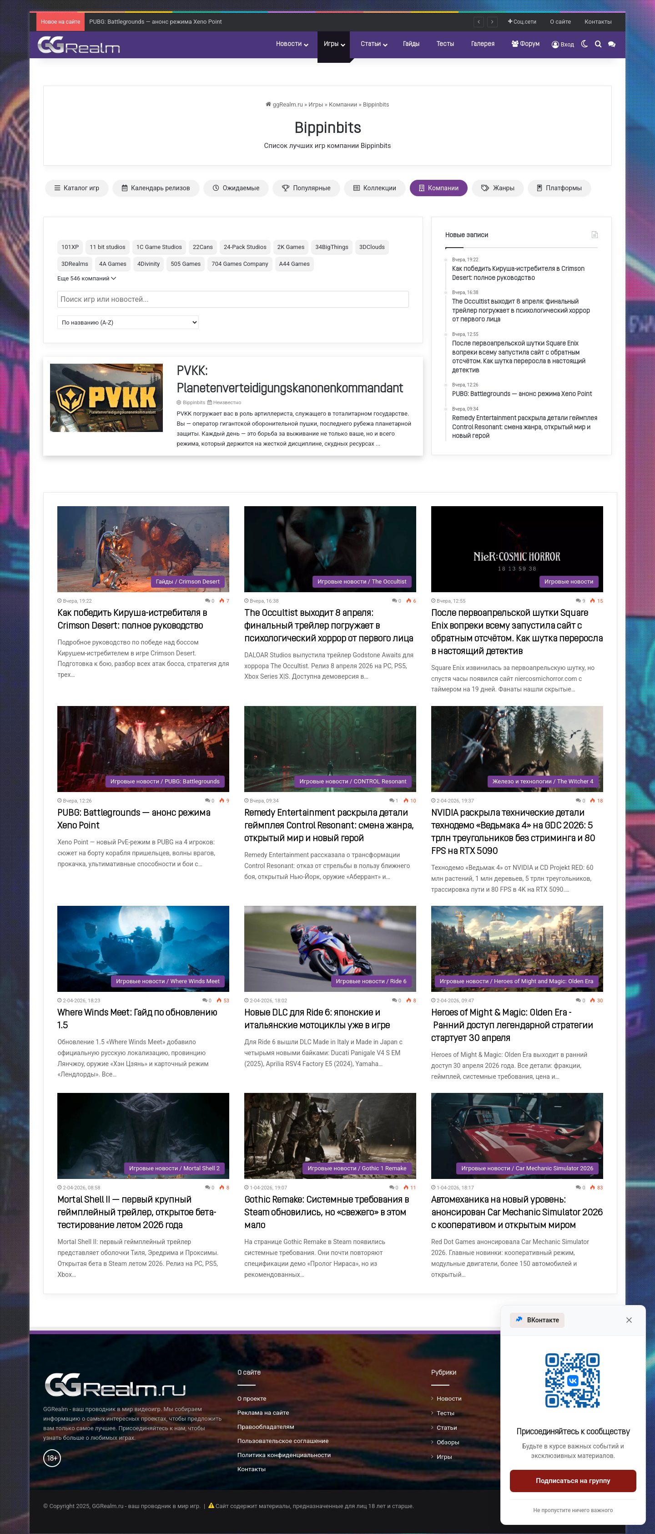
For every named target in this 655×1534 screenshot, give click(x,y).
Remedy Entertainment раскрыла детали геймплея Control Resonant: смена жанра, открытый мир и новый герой (329, 826)
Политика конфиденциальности (284, 1454)
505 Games (186, 263)
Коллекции (374, 188)
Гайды (411, 44)
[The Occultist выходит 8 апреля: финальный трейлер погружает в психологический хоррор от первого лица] (330, 549)
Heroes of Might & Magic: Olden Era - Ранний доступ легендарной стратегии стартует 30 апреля (512, 1026)
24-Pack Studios (245, 247)
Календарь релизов (156, 188)
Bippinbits (376, 104)
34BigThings (331, 247)
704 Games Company (240, 263)
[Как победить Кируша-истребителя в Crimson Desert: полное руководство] (143, 549)
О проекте (252, 1398)
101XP (70, 247)
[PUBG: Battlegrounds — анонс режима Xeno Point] (143, 749)
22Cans (203, 247)
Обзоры (448, 1442)
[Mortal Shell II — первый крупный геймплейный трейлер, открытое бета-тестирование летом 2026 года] (143, 1136)
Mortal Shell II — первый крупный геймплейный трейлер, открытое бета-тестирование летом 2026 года (136, 1213)
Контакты (598, 21)
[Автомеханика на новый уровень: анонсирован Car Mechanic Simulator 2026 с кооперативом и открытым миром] (517, 1136)
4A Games (112, 263)
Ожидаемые (236, 188)
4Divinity (148, 263)
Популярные (306, 188)
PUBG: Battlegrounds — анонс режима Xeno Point (155, 21)
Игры (331, 44)
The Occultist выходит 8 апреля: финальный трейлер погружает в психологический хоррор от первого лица (328, 626)
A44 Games (294, 263)
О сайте (560, 21)
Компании (343, 104)
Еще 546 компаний (86, 278)
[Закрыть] (629, 1320)
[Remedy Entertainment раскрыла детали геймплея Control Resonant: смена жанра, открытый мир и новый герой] (330, 749)
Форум (525, 44)
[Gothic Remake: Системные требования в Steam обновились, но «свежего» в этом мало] (330, 1136)
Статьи (371, 44)
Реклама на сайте (263, 1412)
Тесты (445, 44)
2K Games (291, 247)
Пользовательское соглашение (283, 1440)
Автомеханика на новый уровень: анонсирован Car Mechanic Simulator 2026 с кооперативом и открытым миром (517, 1213)
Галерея (482, 44)
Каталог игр (77, 188)
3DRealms (74, 263)
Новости (289, 44)
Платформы (559, 188)
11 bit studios (108, 247)
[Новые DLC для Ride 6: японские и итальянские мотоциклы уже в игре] (330, 949)
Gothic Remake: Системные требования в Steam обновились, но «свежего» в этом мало (326, 1213)
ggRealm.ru (284, 104)
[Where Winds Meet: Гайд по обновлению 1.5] (143, 949)
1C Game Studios (159, 247)
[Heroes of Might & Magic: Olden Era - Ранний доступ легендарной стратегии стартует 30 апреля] (517, 949)
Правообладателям (265, 1426)
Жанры (497, 188)
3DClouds (372, 247)
